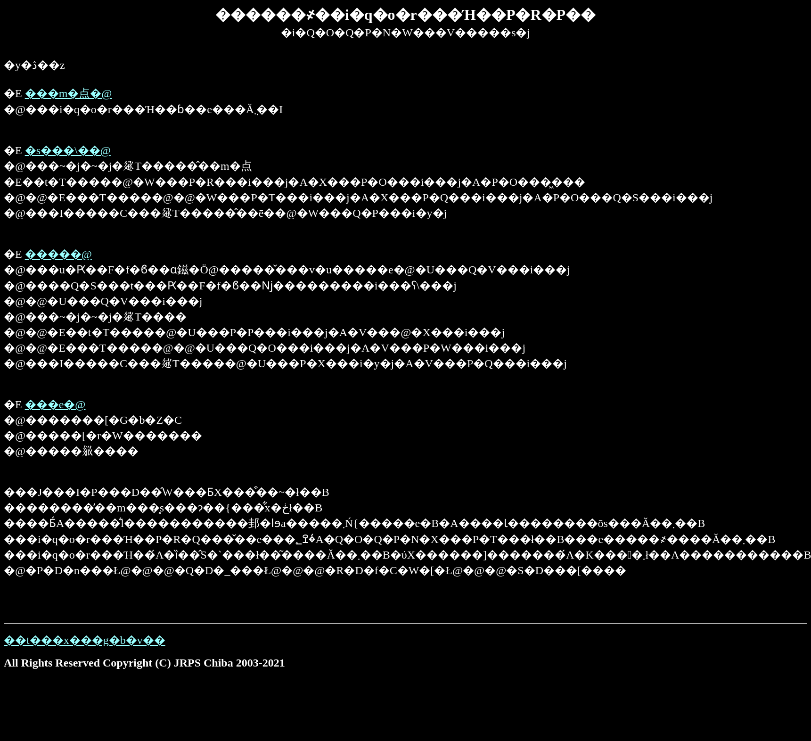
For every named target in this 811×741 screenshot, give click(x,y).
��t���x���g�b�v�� (84, 640)
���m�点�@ (68, 93)
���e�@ (55, 404)
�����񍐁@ (58, 254)
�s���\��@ (68, 150)
